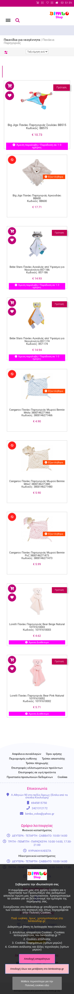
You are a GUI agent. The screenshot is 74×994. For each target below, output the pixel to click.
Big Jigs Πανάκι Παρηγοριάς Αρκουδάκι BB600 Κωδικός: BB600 (37, 191)
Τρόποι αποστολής (53, 758)
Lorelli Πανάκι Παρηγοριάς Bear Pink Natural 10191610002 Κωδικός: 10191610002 (37, 692)
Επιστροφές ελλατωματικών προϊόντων (37, 768)
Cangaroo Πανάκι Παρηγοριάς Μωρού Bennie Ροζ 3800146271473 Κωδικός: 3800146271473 (37, 549)
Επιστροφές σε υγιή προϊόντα (37, 772)
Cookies (62, 777)
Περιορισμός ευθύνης (23, 758)
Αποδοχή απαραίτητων (37, 958)
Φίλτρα (6, 52)
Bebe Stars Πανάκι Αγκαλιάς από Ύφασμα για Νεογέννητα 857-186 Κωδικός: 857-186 (37, 263)
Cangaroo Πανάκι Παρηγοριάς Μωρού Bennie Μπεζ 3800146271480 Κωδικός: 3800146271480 (37, 477)
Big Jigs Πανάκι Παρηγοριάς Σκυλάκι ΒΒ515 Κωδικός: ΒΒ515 (37, 126)
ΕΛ (66, 3)
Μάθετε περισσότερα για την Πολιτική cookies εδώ (37, 983)
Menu (8, 18)
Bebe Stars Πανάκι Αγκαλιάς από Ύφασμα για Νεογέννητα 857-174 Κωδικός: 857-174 (37, 334)
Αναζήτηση (17, 20)
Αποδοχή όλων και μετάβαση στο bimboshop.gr (37, 968)
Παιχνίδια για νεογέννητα (22, 40)
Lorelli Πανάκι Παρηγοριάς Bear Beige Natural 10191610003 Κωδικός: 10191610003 (37, 620)
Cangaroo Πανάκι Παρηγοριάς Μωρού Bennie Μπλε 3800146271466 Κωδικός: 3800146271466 (37, 406)
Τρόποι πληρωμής (37, 763)
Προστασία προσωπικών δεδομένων (30, 777)
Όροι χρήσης (54, 754)
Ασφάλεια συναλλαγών (26, 754)
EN (70, 3)
